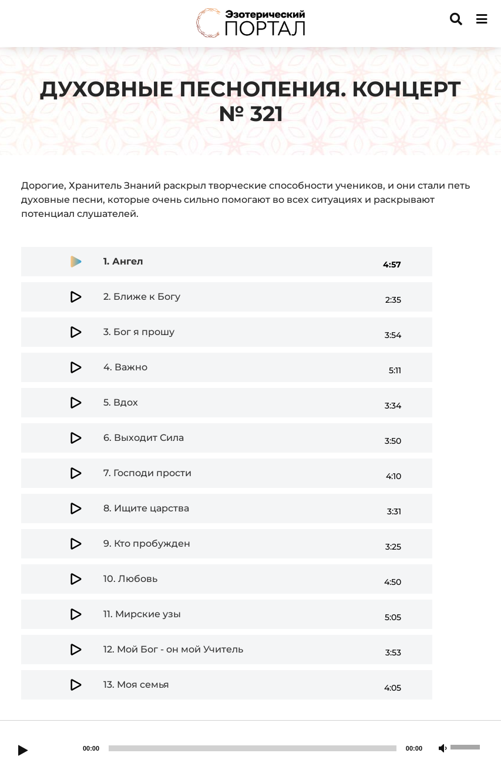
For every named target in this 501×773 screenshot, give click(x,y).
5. (120, 402)
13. (136, 684)
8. (146, 508)
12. (173, 649)
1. (123, 261)
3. (138, 331)
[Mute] (442, 748)
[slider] (252, 748)
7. (147, 472)
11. (142, 614)
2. (141, 296)
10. (130, 578)
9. (146, 543)
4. (125, 367)
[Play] (23, 751)
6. (143, 437)
